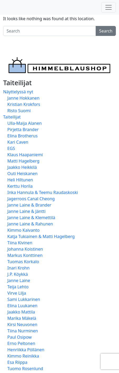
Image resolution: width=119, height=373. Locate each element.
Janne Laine (18, 280)
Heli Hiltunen (20, 180)
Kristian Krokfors (23, 104)
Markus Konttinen (24, 255)
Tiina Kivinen (19, 243)
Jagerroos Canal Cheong (31, 199)
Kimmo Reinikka (23, 356)
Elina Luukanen (22, 306)
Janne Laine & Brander (29, 205)
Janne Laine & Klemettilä (31, 217)
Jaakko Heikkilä (22, 167)
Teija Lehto (18, 287)
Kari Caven (17, 142)
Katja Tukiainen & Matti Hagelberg (41, 236)
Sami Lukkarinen (23, 299)
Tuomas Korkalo (23, 261)
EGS (11, 148)
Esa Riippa (17, 362)
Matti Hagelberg (23, 161)
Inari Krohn (18, 268)
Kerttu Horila (20, 186)
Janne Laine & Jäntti (26, 211)
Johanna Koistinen (25, 249)
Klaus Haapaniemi (25, 155)
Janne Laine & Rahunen (30, 224)
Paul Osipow (19, 337)
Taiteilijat (12, 117)
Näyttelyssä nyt (18, 92)
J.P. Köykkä (17, 274)
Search (105, 31)
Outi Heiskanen (22, 173)
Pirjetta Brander (23, 129)
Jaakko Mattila (21, 312)
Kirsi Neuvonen (22, 324)
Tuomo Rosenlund (25, 368)
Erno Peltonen (21, 343)
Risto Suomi (19, 110)
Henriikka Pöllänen (25, 350)
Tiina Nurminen (22, 331)
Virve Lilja (16, 293)
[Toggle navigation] (108, 7)
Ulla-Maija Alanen (24, 123)
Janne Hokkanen (23, 98)
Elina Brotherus (22, 136)
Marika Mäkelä (21, 318)
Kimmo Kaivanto (23, 230)
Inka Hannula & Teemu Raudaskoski (42, 192)
